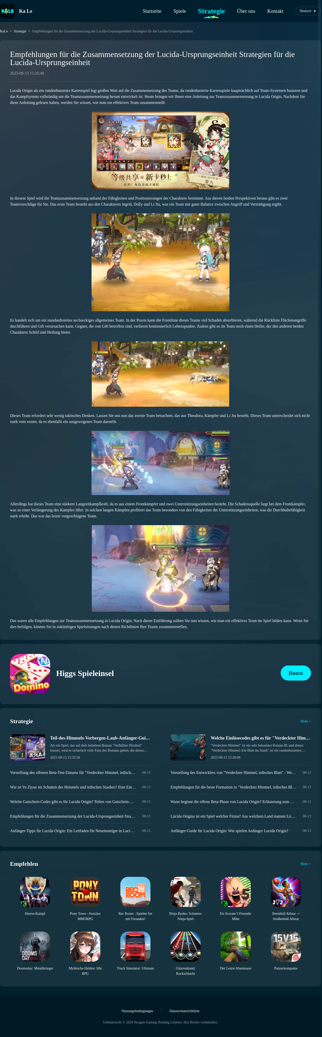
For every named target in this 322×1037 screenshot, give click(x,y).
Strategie (211, 11)
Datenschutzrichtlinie (185, 1011)
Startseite (152, 11)
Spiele (180, 11)
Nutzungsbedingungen (137, 1011)
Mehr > (305, 721)
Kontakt (275, 11)
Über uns (246, 11)
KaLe (4, 31)
